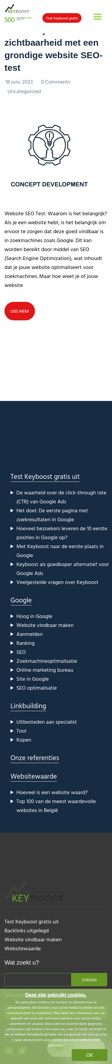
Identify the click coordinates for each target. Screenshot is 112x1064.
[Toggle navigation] (97, 17)
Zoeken (89, 980)
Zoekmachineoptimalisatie (46, 661)
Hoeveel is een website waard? (52, 792)
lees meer (19, 311)
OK (89, 1055)
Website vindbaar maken (44, 625)
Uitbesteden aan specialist (46, 722)
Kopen (23, 740)
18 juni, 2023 (19, 82)
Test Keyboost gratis (62, 18)
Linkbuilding (28, 705)
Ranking (25, 643)
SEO (21, 652)
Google (21, 600)
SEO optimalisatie (36, 688)
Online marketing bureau (44, 670)
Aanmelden (29, 634)
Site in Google (32, 679)
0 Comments (55, 82)
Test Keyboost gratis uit (45, 476)
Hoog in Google (34, 616)
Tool (21, 731)
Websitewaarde (33, 776)
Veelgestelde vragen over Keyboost (57, 582)
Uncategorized (24, 91)
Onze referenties (34, 757)
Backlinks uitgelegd (26, 930)
